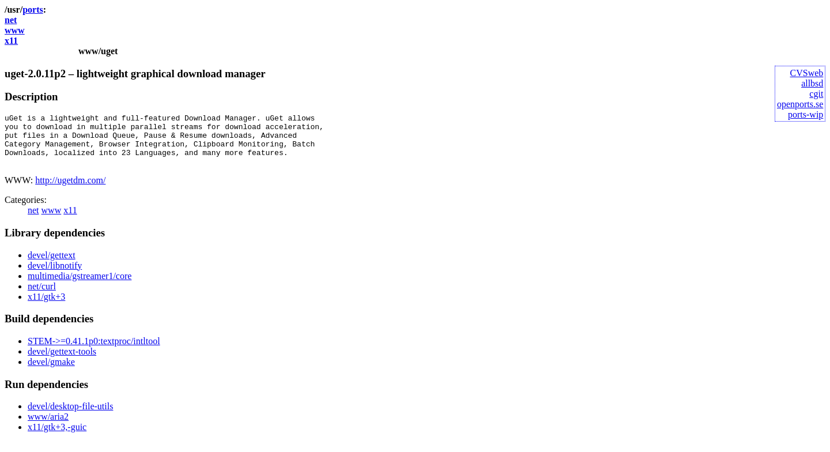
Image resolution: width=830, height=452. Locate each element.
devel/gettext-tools (62, 362)
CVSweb (807, 73)
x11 (11, 41)
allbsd (812, 83)
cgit (816, 94)
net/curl (42, 297)
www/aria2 (48, 427)
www (15, 30)
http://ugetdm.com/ (70, 190)
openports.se (800, 104)
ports (32, 9)
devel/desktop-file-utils (70, 416)
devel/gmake (51, 372)
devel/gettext (52, 265)
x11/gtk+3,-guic (57, 437)
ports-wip (805, 114)
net (11, 20)
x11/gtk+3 (46, 307)
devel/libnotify (55, 276)
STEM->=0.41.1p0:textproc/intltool (94, 351)
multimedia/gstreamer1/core (79, 286)
